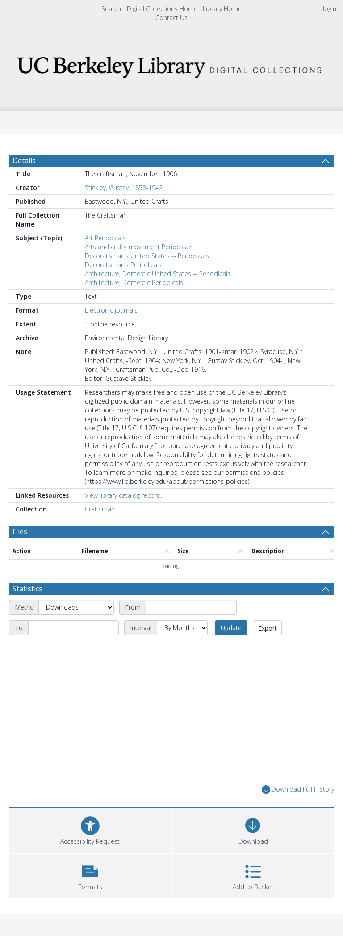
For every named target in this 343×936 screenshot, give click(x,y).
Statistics (27, 589)
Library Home (222, 8)
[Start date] (191, 607)
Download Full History (298, 789)
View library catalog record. (123, 495)
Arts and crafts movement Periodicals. (139, 247)
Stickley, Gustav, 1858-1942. (124, 187)
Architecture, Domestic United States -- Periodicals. (158, 273)
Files (20, 531)
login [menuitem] (329, 8)
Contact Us (171, 17)
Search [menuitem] (111, 8)
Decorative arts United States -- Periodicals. (147, 256)
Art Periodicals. (106, 238)
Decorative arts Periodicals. (124, 264)
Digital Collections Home (162, 8)
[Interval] (182, 627)
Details (24, 160)
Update (231, 627)
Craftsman (100, 509)
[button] (90, 875)
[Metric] (76, 607)
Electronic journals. (112, 310)
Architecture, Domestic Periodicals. (134, 282)
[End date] (73, 627)
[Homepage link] (171, 64)
